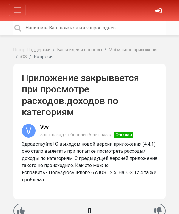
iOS (23, 56)
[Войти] (159, 11)
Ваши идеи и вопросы (79, 49)
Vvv (44, 127)
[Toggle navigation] (17, 10)
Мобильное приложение (134, 49)
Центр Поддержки (31, 49)
